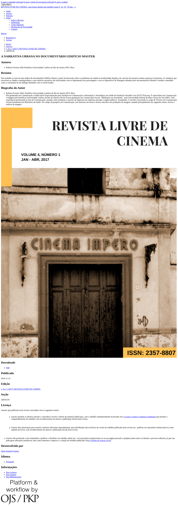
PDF (8, 368)
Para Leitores (11, 472)
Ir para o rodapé (61, 2)
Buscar (4, 33)
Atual (8, 11)
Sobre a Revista (17, 20)
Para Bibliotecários (13, 477)
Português (10, 462)
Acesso (9, 40)
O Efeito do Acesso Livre (100, 440)
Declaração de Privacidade (21, 27)
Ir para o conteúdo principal (12, 2)
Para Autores (11, 475)
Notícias (9, 16)
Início (8, 44)
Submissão (15, 22)
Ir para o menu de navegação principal (39, 2)
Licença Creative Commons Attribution (140, 417)
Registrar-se (11, 38)
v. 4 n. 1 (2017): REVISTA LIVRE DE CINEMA (26, 49)
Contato (14, 29)
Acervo (9, 13)
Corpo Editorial (17, 25)
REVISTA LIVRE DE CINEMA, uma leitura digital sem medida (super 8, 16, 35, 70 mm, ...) (38, 7)
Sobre (8, 18)
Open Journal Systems (10, 451)
